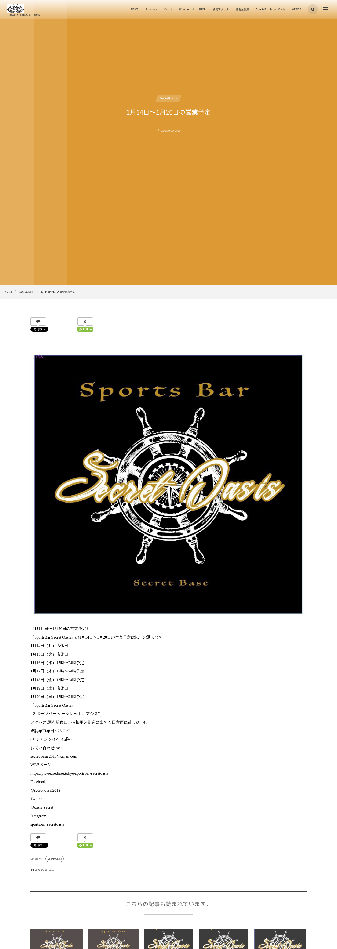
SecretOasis (168, 98)
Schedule (151, 9)
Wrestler (184, 9)
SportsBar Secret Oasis (270, 9)
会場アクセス (221, 9)
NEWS (134, 9)
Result (168, 9)
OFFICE (296, 9)
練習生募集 (242, 9)
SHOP (202, 9)
